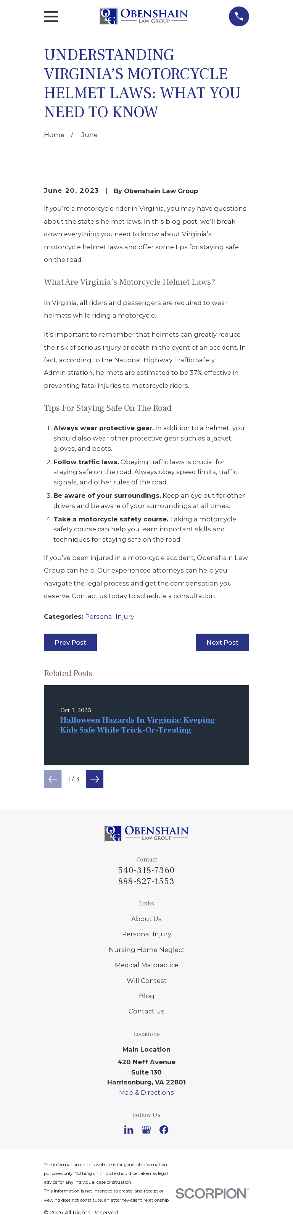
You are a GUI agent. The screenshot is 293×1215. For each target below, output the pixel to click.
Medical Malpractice (147, 965)
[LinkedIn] (128, 1129)
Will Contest (147, 980)
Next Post (222, 642)
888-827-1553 (146, 881)
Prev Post (70, 642)
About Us (146, 919)
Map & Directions (146, 1092)
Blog (147, 996)
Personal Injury (109, 616)
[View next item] (94, 779)
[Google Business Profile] (146, 1129)
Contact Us (146, 1011)
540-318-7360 (146, 870)
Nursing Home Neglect (147, 950)
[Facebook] (163, 1129)
